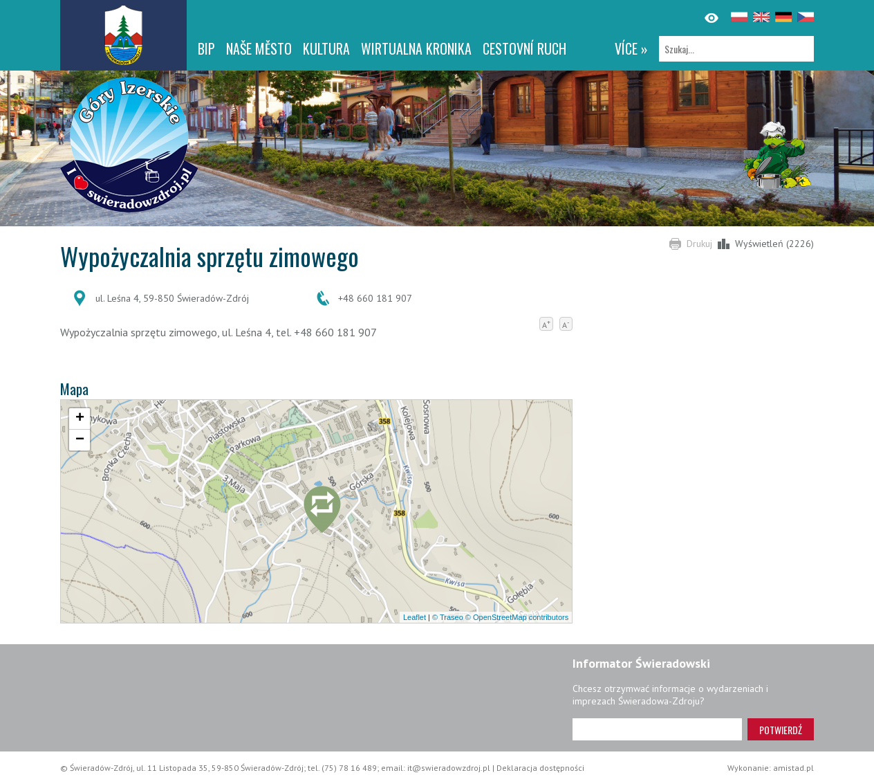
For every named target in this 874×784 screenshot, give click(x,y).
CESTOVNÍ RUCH (524, 48)
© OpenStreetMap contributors (516, 617)
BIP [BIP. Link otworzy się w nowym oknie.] (206, 48)
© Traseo (447, 617)
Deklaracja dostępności (540, 768)
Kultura (326, 48)
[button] (322, 512)
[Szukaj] (736, 49)
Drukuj (699, 243)
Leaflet (414, 617)
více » (631, 48)
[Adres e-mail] (657, 729)
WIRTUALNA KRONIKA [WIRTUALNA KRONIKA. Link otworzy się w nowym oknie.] (416, 48)
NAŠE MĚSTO (259, 48)
